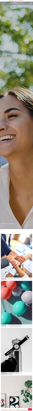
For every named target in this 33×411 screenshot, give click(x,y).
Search (30, 409)
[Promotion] (25, 409)
